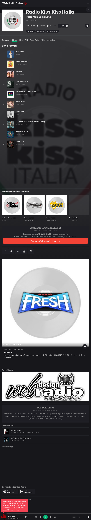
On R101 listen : (16, 430)
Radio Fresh (8, 353)
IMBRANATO (20, 102)
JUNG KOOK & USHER (21, 124)
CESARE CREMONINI (21, 94)
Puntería (19, 72)
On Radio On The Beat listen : (21, 438)
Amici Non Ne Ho (22, 132)
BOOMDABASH (20, 144)
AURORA (18, 54)
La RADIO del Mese (12, 344)
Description (6, 40)
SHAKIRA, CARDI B (20, 74)
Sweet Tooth (20, 112)
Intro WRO (11, 516)
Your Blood (20, 52)
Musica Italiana (52, 31)
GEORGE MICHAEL (20, 84)
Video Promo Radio (32, 40)
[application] (45, 517)
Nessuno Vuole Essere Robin (26, 92)
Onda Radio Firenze (9, 218)
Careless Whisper (22, 82)
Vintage (4, 220)
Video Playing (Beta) (48, 40)
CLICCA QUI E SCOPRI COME (45, 240)
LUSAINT (18, 114)
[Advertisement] (45, 169)
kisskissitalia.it (31, 20)
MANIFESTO (20, 142)
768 (20, 350)
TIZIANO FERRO (20, 104)
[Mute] (84, 517)
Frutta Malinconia (22, 62)
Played (14, 40)
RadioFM (31, 31)
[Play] (45, 517)
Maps (21, 40)
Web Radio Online (13, 518)
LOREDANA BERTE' (21, 134)
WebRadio (40, 31)
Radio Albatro (29, 218)
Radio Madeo (51, 218)
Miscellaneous (28, 220)
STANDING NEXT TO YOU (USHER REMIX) (30, 122)
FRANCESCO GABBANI (21, 64)
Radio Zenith (73, 218)
